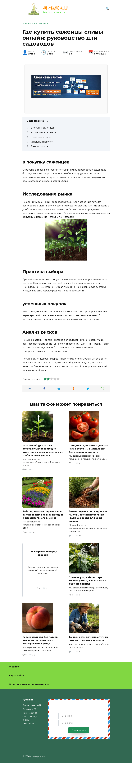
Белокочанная (30, 703)
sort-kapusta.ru (55, 7)
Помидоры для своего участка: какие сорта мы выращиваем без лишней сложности (88, 448)
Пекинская (28, 711)
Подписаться (79, 728)
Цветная (26, 721)
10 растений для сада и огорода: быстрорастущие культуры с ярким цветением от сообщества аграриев (42, 450)
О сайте (14, 664)
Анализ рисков (39, 146)
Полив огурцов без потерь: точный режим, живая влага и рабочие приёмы (87, 579)
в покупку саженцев (43, 127)
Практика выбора (41, 137)
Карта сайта (16, 673)
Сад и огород (29, 715)
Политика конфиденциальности (29, 682)
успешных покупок (42, 141)
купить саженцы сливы (63, 177)
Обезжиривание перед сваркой (43, 552)
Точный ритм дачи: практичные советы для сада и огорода (89, 637)
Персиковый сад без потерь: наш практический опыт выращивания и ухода (40, 638)
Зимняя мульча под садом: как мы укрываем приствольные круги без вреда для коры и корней (88, 515)
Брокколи (27, 707)
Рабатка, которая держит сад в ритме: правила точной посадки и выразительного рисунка (42, 513)
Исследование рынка (43, 132)
